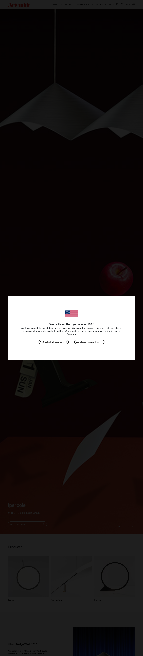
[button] (89, 342)
